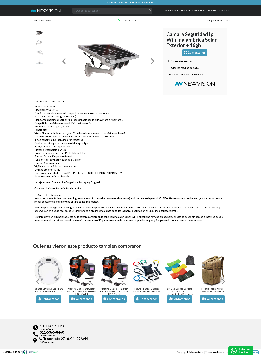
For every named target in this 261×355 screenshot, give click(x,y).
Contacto (224, 10)
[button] (64, 61)
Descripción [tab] (41, 101)
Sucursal (185, 10)
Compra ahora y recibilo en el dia (130, 2)
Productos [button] (170, 10)
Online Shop (198, 10)
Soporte (212, 10)
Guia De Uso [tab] (59, 101)
